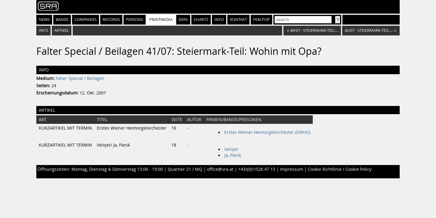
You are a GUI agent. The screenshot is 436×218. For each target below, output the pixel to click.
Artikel (61, 30)
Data (183, 19)
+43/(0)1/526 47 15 (256, 169)
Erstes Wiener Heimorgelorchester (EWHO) (267, 132)
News (44, 19)
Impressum (291, 169)
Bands (62, 19)
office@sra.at (220, 169)
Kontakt (238, 19)
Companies (85, 19)
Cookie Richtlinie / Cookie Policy (340, 169)
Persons (134, 19)
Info (219, 19)
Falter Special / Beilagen (80, 78)
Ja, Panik (232, 155)
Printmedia (161, 19)
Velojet (231, 149)
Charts (201, 19)
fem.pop (261, 19)
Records (111, 19)
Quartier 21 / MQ (185, 169)
